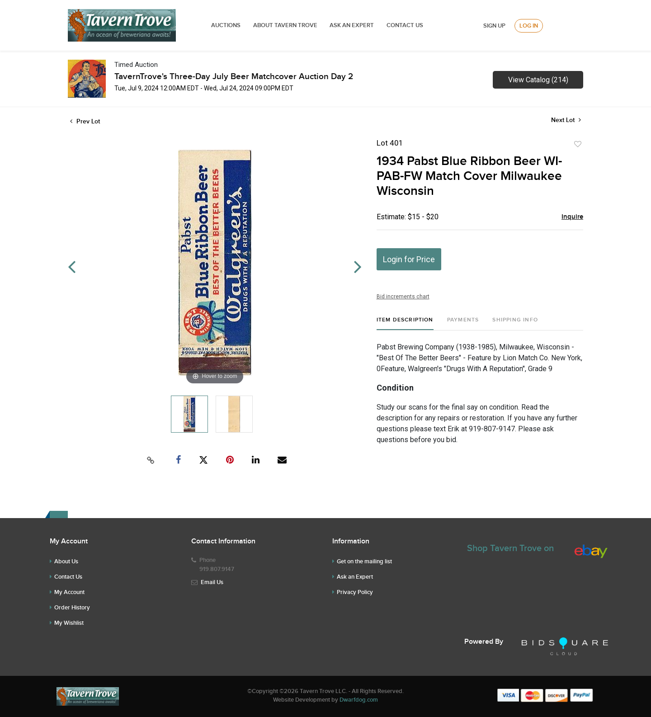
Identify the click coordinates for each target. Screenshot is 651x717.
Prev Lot (85, 121)
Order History (72, 607)
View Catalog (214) (538, 79)
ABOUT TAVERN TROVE (286, 25)
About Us (66, 561)
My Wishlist (69, 623)
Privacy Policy (355, 592)
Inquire (572, 217)
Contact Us (405, 25)
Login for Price (409, 259)
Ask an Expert (355, 576)
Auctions (226, 25)
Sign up (494, 25)
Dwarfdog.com (359, 699)
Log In (528, 25)
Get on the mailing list (364, 561)
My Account (69, 592)
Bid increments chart (403, 296)
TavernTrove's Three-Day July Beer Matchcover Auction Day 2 (233, 76)
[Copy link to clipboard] (151, 460)
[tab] (405, 323)
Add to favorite (577, 144)
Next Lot (566, 120)
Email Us (212, 582)
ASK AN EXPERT (352, 25)
